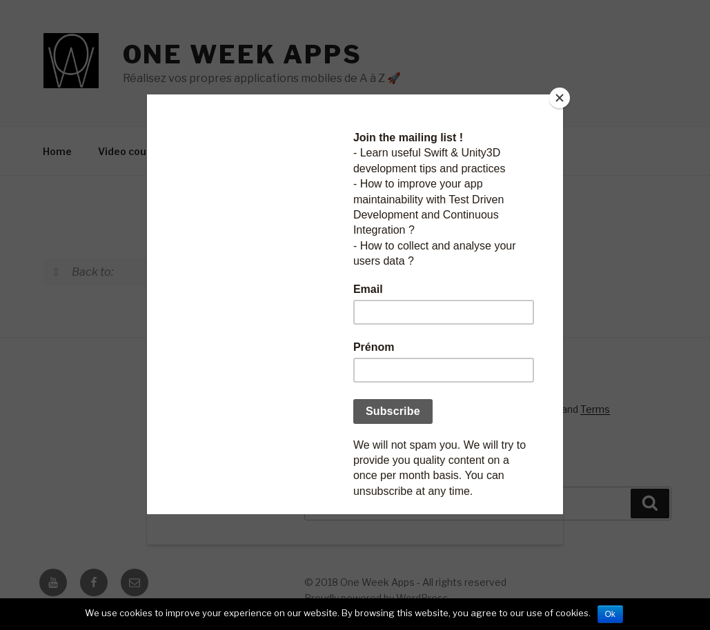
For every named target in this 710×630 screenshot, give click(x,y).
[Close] (559, 98)
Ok (610, 614)
